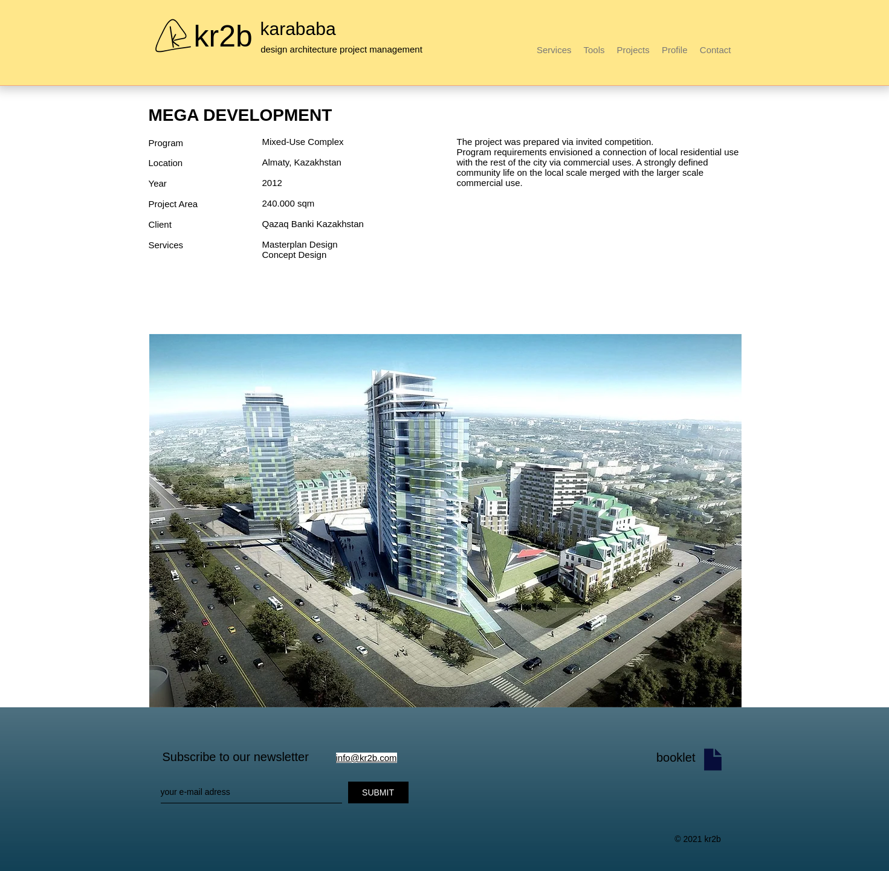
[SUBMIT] (378, 792)
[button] (445, 520)
